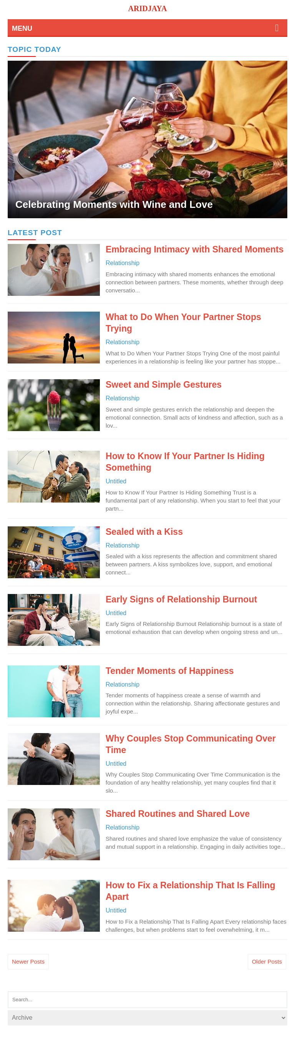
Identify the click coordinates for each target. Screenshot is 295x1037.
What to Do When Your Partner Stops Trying (183, 322)
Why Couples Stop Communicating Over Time (191, 744)
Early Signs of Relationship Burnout (181, 599)
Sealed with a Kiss (144, 532)
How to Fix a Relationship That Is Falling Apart (190, 891)
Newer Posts (28, 961)
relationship (122, 263)
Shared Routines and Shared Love (178, 814)
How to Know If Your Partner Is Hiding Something (185, 462)
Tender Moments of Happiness (170, 671)
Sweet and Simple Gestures (164, 385)
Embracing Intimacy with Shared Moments (194, 249)
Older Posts (267, 961)
